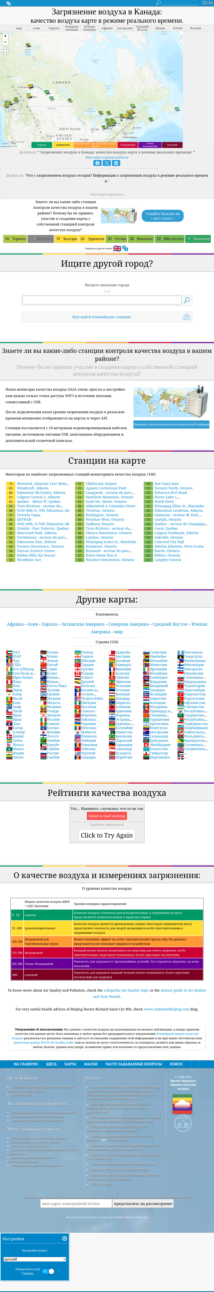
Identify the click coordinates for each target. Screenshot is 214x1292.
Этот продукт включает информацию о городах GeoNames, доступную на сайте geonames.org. (124, 1119)
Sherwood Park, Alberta (31, 532)
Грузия (83, 669)
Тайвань (85, 748)
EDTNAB (18, 519)
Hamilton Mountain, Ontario (104, 497)
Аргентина (156, 723)
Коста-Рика (53, 685)
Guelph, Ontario (162, 519)
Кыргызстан (191, 694)
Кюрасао (119, 702)
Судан (48, 669)
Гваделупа (189, 656)
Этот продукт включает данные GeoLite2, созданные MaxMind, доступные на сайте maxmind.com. (119, 1108)
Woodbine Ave (23, 559)
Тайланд (85, 719)
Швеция (84, 660)
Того (13, 685)
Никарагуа (190, 669)
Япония (50, 732)
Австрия (119, 656)
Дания (14, 736)
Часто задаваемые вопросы (33, 1129)
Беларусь (120, 753)
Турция (84, 664)
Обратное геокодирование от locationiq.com (123, 1164)
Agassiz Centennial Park (100, 488)
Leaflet (4, 143)
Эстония (119, 690)
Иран (14, 719)
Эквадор (119, 698)
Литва (14, 757)
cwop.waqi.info (117, 1140)
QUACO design (101, 1184)
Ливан (49, 660)
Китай (49, 664)
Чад (12, 660)
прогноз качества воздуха (30, 1146)
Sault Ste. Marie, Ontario (101, 501)
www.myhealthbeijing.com (166, 1009)
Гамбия (49, 757)
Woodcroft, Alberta (27, 488)
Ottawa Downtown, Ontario (103, 532)
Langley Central (162, 559)
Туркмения (156, 719)
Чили (14, 711)
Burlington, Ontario (96, 515)
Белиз (48, 673)
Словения (154, 652)
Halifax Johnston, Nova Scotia (174, 546)
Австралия (155, 732)
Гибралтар (155, 753)
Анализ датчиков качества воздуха (37, 1120)
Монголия (155, 664)
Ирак (14, 715)
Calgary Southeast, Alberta (171, 532)
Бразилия (120, 736)
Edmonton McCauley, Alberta (35, 492)
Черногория (191, 685)
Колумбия (121, 727)
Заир (13, 706)
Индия (15, 753)
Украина (85, 723)
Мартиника (156, 757)
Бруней (84, 681)
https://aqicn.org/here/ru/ (107, 194)
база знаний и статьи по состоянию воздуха (43, 1112)
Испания (120, 685)
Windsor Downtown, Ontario (104, 559)
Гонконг (119, 677)
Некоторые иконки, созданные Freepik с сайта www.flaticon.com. (122, 1156)
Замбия (50, 740)
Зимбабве (155, 656)
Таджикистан (192, 723)
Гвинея (49, 723)
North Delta (159, 501)
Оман (14, 690)
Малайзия (155, 673)
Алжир (15, 732)
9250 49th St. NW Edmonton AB (37, 510)
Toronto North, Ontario (168, 488)
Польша (84, 685)
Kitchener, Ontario (96, 546)
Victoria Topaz (23, 515)
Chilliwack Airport (96, 483)
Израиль (119, 715)
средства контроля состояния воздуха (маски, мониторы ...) (42, 1151)
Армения (120, 711)
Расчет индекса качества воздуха (35, 1142)
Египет (83, 677)
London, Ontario (94, 537)
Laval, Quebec (161, 528)
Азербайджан (192, 727)
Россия (49, 753)
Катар (14, 727)
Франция (120, 669)
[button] (5, 36)
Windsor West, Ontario (99, 519)
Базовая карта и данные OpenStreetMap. (119, 1169)
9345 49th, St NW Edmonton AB (37, 523)
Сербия (49, 748)
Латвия (50, 690)
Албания (119, 706)
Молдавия (155, 706)
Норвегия (120, 757)
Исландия (155, 694)
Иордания (155, 681)
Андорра (85, 757)
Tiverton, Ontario (95, 510)
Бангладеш (156, 740)
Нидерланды (191, 681)
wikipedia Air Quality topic (126, 990)
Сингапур (120, 748)
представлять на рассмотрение (143, 1203)
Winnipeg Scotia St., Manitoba (105, 541)
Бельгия (119, 673)
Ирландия (155, 669)
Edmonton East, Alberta (31, 541)
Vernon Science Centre (30, 550)
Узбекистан (190, 706)
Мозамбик (155, 660)
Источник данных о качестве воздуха (39, 1138)
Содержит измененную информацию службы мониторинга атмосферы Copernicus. (122, 1147)
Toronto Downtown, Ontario (35, 546)
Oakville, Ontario (163, 537)
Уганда (49, 711)
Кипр (14, 694)
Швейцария (156, 744)
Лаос (13, 723)
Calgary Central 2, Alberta (33, 497)
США (13, 664)
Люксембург (191, 690)
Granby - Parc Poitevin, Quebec (37, 528)
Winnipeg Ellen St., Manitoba (174, 506)
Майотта (85, 732)
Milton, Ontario (162, 555)
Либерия (85, 740)
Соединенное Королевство (192, 750)
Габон (14, 740)
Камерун (120, 664)
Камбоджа (155, 677)
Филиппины (191, 660)
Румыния (85, 744)
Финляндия (190, 664)
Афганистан (191, 702)
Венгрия (119, 694)
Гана (13, 702)
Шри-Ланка (19, 677)
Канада (84, 673)
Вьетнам (85, 706)
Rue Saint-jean (161, 483)
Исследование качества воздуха (37, 1103)
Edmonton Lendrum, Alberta (173, 510)
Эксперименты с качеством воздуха (37, 1116)
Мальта (50, 702)
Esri (15, 146)
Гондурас (154, 690)
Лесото (49, 736)
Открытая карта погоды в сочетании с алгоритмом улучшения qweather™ (116, 1128)
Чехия (49, 656)
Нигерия (85, 702)
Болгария (154, 702)
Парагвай (120, 740)
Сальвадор (155, 736)
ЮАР (13, 656)
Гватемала (190, 652)
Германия (120, 744)
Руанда (83, 652)
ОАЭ (13, 652)
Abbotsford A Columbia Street (105, 506)
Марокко (85, 715)
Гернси (83, 656)
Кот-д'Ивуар (20, 669)
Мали (14, 698)
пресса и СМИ (21, 1094)
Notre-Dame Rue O (96, 555)
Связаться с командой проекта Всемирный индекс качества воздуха (40, 1089)
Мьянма (50, 706)
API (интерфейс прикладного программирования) (30, 1159)
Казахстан (155, 748)
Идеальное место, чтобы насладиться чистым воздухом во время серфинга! (122, 1177)
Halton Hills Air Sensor (30, 555)
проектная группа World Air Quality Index (44, 1042)
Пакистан (120, 732)
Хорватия (154, 698)
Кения (49, 652)
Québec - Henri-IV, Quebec (33, 501)
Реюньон (85, 736)
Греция (49, 694)
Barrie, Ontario (162, 550)
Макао (15, 748)
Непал (15, 744)
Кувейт (49, 744)
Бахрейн (119, 652)
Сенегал (84, 711)
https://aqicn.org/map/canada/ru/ (107, 157)
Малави (50, 698)
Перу (13, 681)
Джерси (50, 715)
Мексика (85, 727)
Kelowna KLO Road (165, 492)
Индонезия (190, 673)
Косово (49, 727)
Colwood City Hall (164, 541)
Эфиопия (120, 681)
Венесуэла (155, 727)
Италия (50, 719)
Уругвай (84, 753)
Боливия (119, 660)
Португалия (190, 698)
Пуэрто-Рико (88, 698)
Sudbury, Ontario (94, 523)
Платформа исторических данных (36, 1165)
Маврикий (155, 685)
